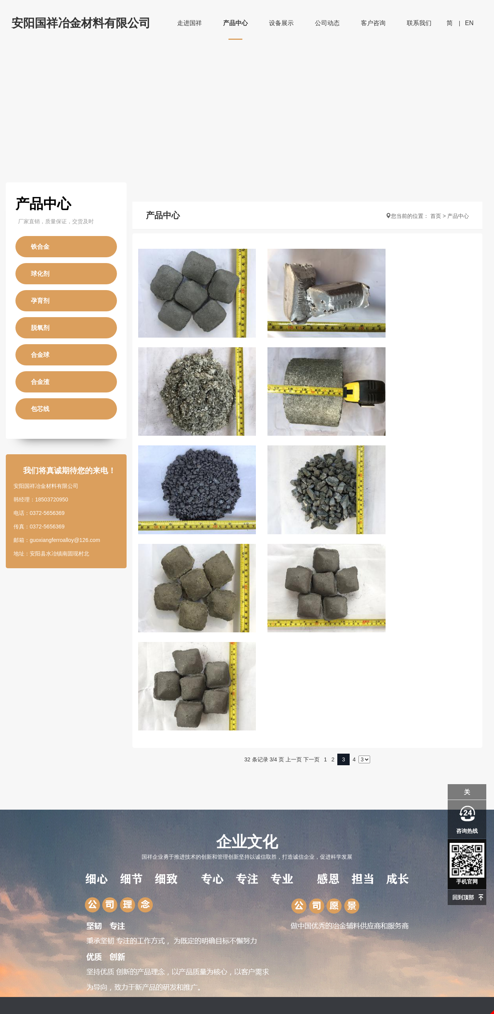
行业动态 (183, 873)
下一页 (311, 563)
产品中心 (235, 23)
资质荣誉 (22, 885)
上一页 (294, 563)
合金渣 (40, 382)
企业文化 (247, 658)
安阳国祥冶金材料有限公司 (81, 23)
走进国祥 (189, 23)
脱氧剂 (40, 327)
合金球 (40, 355)
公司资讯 (183, 861)
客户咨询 (373, 23)
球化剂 (40, 273)
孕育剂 (40, 300)
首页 (435, 216)
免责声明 (247, 1009)
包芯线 (40, 409)
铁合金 (40, 246)
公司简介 (22, 861)
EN (469, 23)
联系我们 (419, 23)
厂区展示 (22, 873)
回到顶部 (463, 897)
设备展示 (281, 23)
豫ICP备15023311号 (247, 997)
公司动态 (327, 23)
